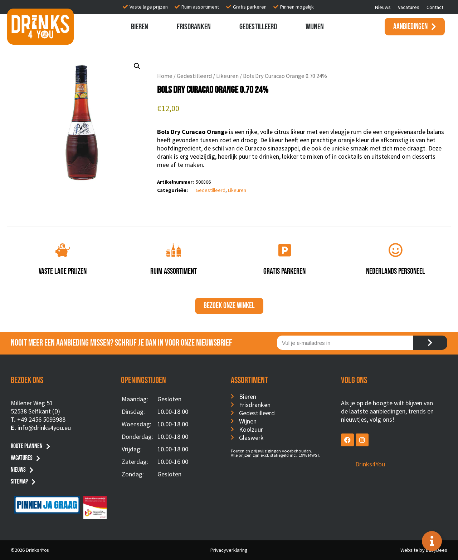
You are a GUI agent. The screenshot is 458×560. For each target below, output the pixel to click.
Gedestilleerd (258, 27)
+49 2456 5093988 (41, 419)
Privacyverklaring (229, 550)
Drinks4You (370, 464)
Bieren (139, 27)
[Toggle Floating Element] (432, 541)
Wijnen (315, 27)
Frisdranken (194, 27)
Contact (435, 7)
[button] (137, 66)
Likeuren (227, 76)
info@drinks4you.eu (44, 427)
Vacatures (408, 7)
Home (164, 76)
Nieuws (383, 7)
